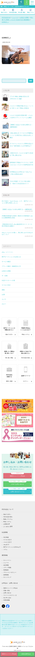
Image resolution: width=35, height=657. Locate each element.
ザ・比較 (5, 275)
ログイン (21, 3)
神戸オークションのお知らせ (11, 257)
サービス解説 (6, 261)
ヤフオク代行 (6, 285)
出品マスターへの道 (8, 280)
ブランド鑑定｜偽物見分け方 (11, 266)
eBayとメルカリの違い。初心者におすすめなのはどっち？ (17, 233)
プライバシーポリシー (9, 572)
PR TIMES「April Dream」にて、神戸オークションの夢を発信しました (17, 202)
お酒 (3, 294)
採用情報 (6, 574)
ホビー (4, 304)
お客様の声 (6, 524)
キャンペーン (7, 560)
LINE (26, 3)
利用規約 (6, 570)
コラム (5, 549)
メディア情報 (7, 567)
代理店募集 (6, 600)
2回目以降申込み (26, 654)
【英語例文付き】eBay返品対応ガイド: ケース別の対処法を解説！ (17, 225)
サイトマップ (7, 577)
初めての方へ (4, 11)
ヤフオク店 (6, 539)
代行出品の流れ (13, 11)
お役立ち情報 (6, 271)
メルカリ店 (6, 542)
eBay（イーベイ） (8, 252)
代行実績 (6, 537)
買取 (3, 290)
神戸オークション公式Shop (11, 547)
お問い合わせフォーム (17, 490)
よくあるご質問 (7, 526)
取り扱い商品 (21, 11)
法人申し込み (7, 597)
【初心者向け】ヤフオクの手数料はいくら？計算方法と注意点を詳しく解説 (21, 135)
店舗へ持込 (6, 590)
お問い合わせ (7, 593)
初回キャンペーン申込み (9, 654)
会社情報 (6, 565)
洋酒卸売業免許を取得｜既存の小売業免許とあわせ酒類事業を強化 (17, 216)
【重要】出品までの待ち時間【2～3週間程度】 (17, 209)
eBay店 (5, 544)
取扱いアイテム (7, 519)
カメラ (4, 299)
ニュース (6, 562)
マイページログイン (9, 595)
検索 (30, 80)
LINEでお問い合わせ (17, 483)
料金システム (30, 11)
